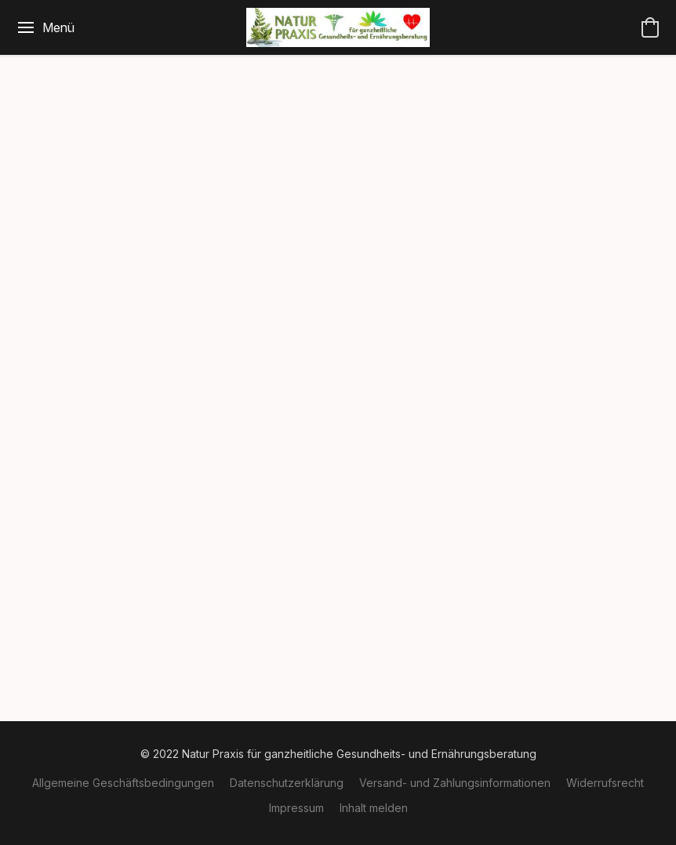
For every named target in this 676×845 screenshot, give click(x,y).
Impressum (296, 807)
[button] (337, 27)
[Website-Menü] (45, 27)
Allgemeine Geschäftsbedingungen (123, 782)
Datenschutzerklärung (286, 782)
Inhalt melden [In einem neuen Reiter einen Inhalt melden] (374, 807)
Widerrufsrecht (605, 782)
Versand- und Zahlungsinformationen (455, 782)
